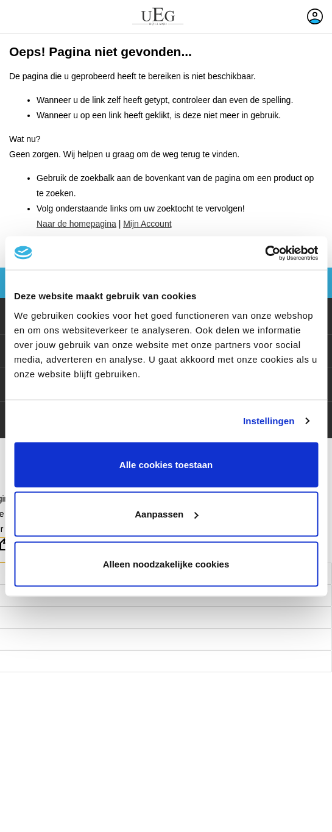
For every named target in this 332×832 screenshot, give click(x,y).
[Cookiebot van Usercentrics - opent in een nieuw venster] (264, 253)
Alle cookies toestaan (166, 464)
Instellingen (269, 421)
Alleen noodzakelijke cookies (166, 563)
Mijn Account (147, 224)
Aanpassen (166, 514)
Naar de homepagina (76, 224)
